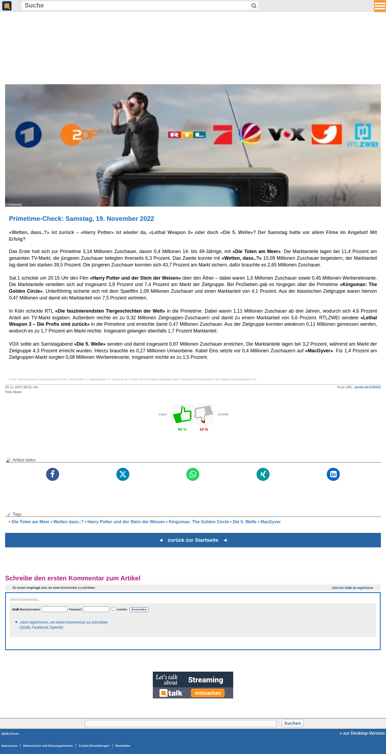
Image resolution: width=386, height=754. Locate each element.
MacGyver (270, 521)
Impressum (9, 745)
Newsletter (123, 745)
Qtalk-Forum (10, 733)
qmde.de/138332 (367, 387)
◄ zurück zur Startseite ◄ (193, 540)
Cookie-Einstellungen (94, 745)
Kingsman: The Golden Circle (199, 521)
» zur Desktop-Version (362, 733)
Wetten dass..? (68, 521)
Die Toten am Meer (31, 521)
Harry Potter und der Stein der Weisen (126, 521)
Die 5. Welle (245, 521)
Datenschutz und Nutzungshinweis (48, 745)
